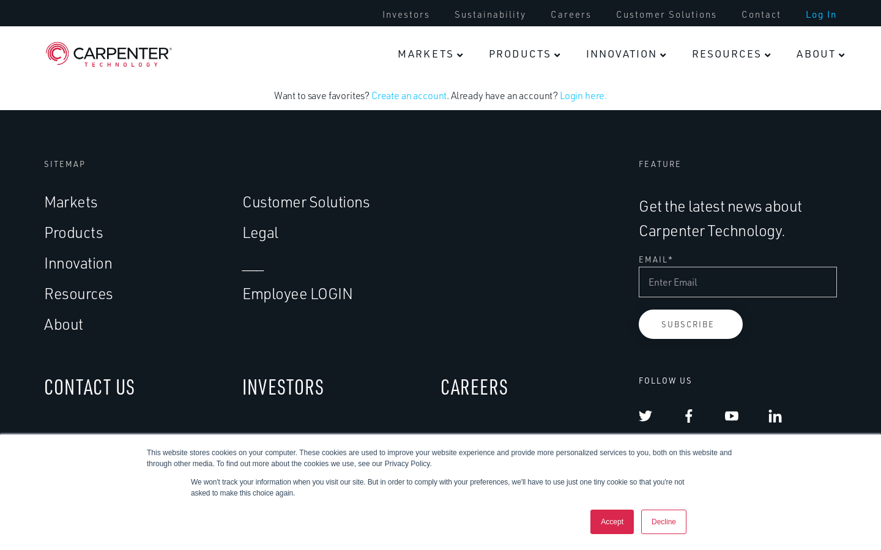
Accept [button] (612, 522)
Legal (260, 234)
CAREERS (474, 389)
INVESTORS (283, 389)
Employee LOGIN (297, 295)
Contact (761, 14)
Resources (727, 53)
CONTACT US (89, 389)
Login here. (583, 98)
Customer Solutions (666, 14)
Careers (571, 14)
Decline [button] (664, 522)
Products (520, 53)
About (816, 53)
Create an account (409, 98)
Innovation (621, 53)
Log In (821, 14)
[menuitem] (406, 14)
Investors (406, 14)
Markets (426, 53)
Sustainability (490, 14)
